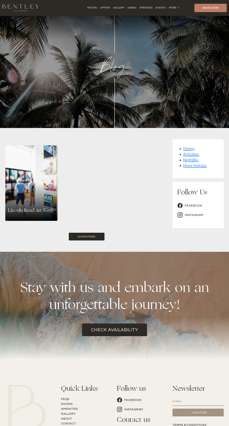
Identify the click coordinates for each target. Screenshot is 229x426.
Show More (86, 236)
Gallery (119, 7)
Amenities (146, 7)
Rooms (92, 7)
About (66, 418)
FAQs (65, 399)
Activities (191, 154)
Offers (105, 7)
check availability (114, 329)
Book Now (210, 8)
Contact (68, 423)
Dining (132, 7)
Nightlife (190, 160)
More (172, 7)
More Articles (195, 165)
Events (161, 7)
